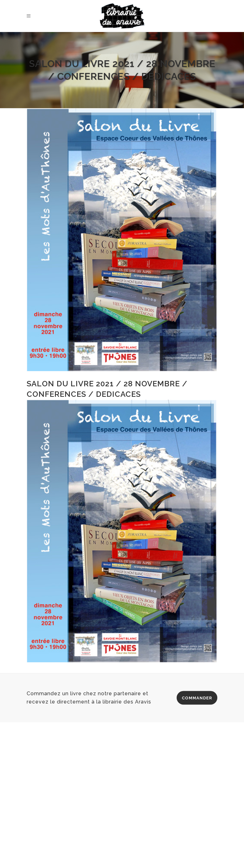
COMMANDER (197, 697)
